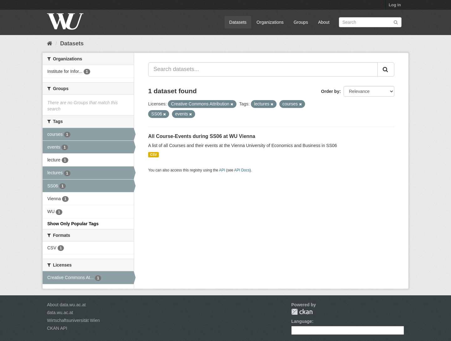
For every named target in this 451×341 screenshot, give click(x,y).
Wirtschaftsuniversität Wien (73, 320)
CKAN (302, 311)
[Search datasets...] (263, 69)
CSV (153, 154)
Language (301, 321)
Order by (330, 91)
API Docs (242, 170)
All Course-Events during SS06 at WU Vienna (201, 136)
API (222, 170)
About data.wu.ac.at (66, 304)
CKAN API (57, 328)
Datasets (237, 22)
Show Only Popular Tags (73, 223)
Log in (395, 5)
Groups (300, 22)
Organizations (270, 22)
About (323, 22)
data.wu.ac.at (60, 312)
